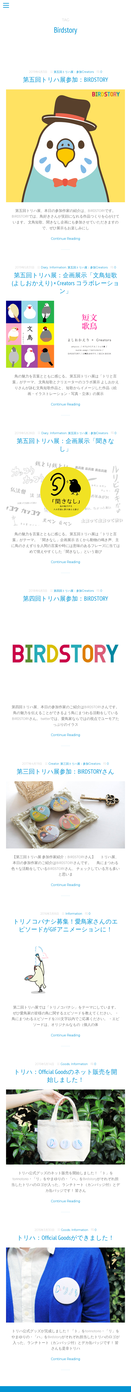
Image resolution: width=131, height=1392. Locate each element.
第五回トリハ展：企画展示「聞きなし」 (65, 444)
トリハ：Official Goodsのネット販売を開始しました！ (65, 1075)
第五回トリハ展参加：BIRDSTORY (65, 79)
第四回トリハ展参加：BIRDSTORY (65, 598)
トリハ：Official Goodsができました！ (65, 1237)
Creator (53, 764)
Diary (44, 267)
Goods (65, 1064)
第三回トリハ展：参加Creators (80, 764)
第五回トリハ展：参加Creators (74, 72)
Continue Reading (65, 238)
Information (58, 267)
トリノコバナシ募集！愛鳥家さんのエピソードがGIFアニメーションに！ (65, 925)
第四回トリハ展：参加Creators (74, 591)
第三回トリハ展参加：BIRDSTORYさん (65, 771)
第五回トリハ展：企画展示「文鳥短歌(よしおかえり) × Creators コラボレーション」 (65, 283)
